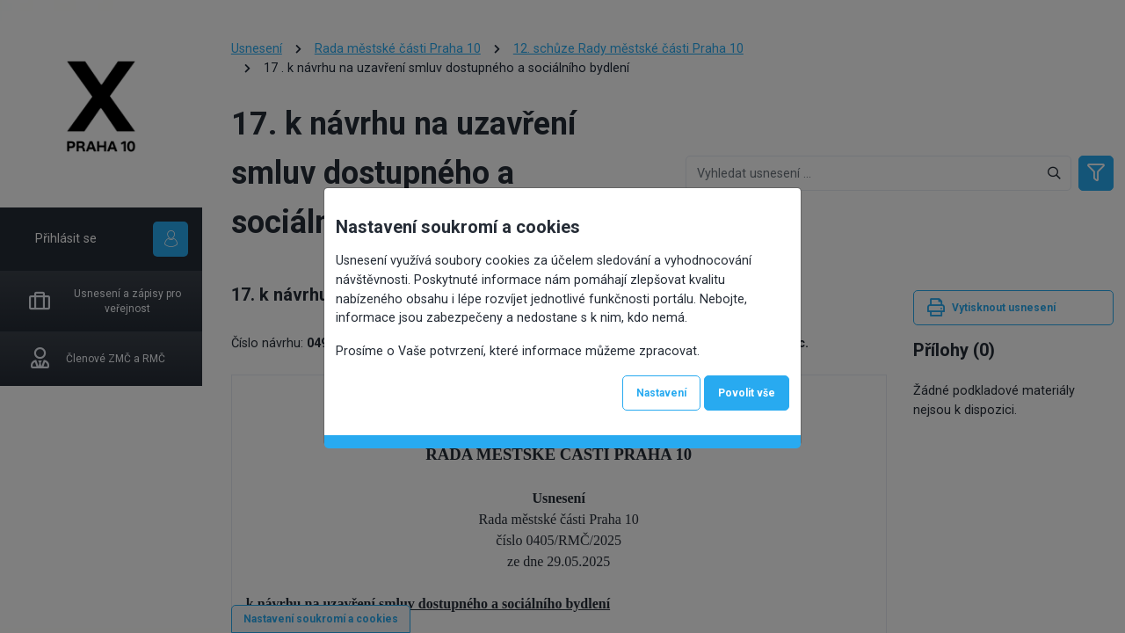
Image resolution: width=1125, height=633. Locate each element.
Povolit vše (746, 393)
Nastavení (661, 393)
